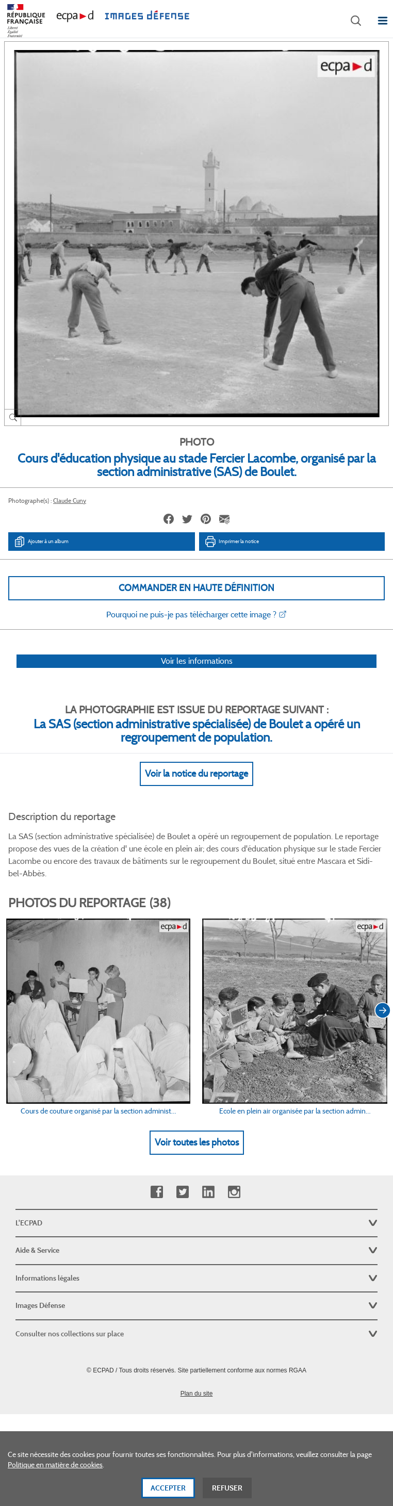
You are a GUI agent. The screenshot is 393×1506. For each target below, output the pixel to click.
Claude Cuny (69, 500)
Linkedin (208, 1192)
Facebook (156, 1192)
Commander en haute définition (196, 588)
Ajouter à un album (41, 541)
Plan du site (197, 1393)
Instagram (233, 1192)
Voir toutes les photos (197, 1142)
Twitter (182, 1192)
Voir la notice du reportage (196, 773)
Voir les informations (197, 661)
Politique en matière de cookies (55, 1467)
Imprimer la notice (231, 541)
